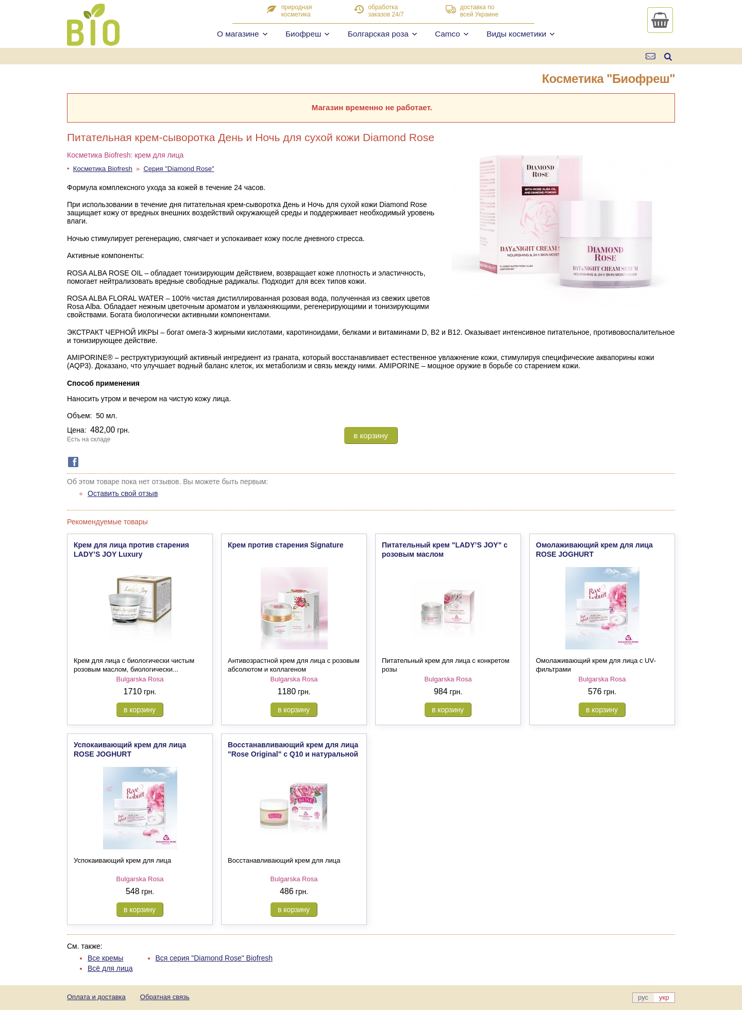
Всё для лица (110, 968)
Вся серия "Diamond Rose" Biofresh (214, 958)
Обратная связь (165, 997)
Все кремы (105, 958)
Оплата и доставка (96, 997)
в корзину (370, 435)
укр (664, 997)
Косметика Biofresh (102, 169)
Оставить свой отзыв (123, 493)
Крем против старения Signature (286, 545)
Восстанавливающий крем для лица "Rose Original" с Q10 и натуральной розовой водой (293, 754)
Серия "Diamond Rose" (178, 169)
